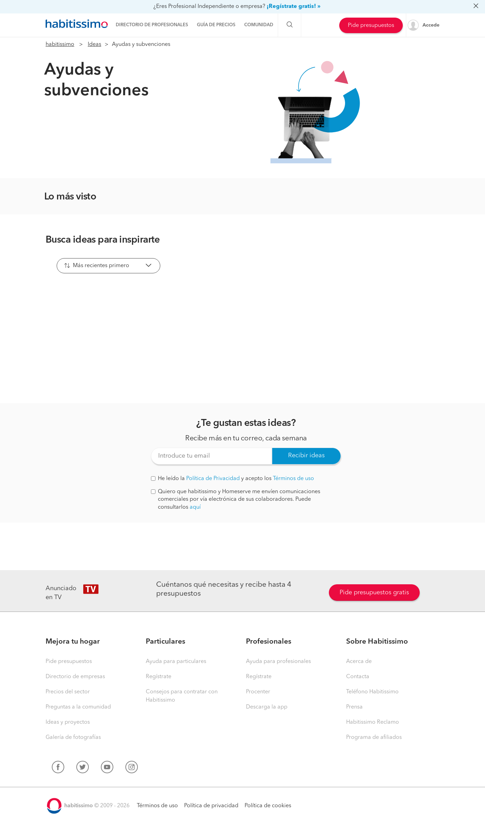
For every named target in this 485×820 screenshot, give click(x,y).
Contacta (357, 677)
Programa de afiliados (374, 737)
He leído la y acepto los (232, 478)
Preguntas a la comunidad (78, 707)
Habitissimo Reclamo (372, 722)
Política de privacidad (211, 806)
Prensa (354, 707)
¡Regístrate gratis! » (294, 6)
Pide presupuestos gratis (374, 592)
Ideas (94, 44)
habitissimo (60, 44)
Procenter (258, 692)
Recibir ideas (306, 455)
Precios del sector (68, 692)
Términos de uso (293, 478)
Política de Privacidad (213, 478)
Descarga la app (266, 707)
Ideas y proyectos (68, 722)
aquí (195, 507)
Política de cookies (268, 806)
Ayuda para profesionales (278, 661)
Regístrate (158, 677)
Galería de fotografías (73, 737)
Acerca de (359, 661)
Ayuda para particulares (176, 661)
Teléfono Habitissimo (372, 692)
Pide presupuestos (371, 25)
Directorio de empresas (75, 677)
